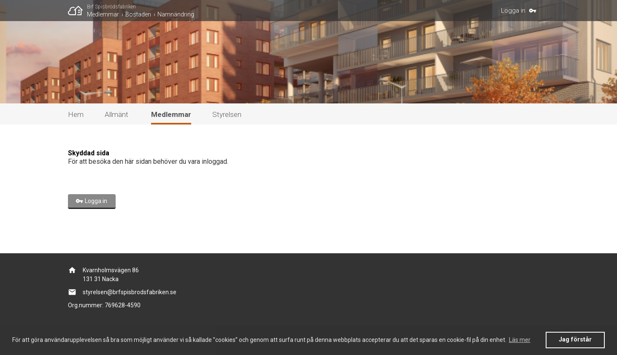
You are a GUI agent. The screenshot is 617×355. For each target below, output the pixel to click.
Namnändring (175, 14)
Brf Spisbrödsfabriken (111, 7)
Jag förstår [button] (575, 339)
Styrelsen (226, 114)
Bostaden (138, 14)
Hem (76, 114)
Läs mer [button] (519, 339)
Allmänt (116, 114)
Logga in (513, 10)
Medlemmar (103, 14)
